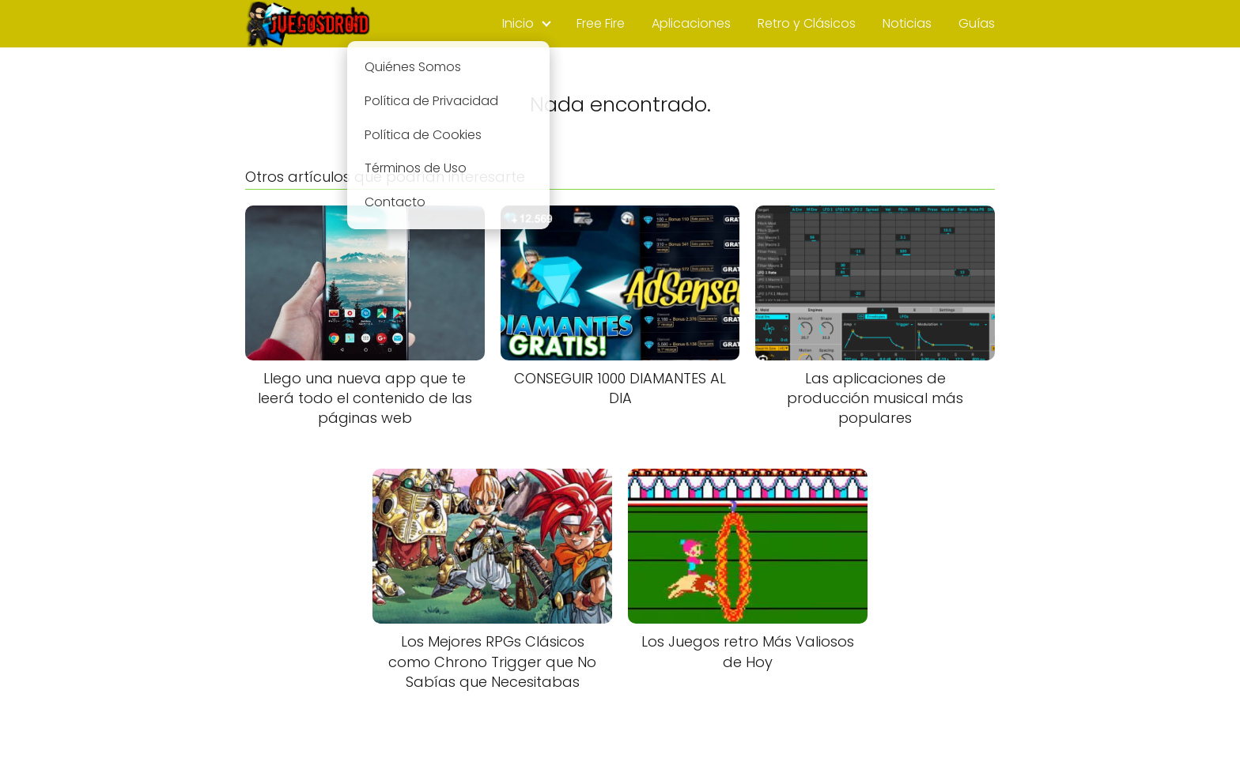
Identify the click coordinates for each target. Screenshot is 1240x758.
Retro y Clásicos (807, 23)
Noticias (907, 23)
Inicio (518, 23)
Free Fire (601, 23)
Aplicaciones (691, 23)
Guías (976, 23)
